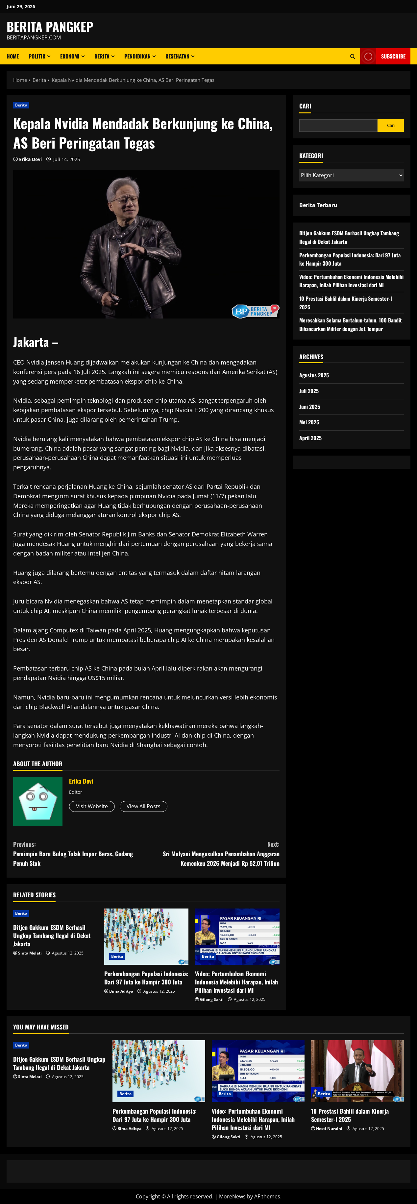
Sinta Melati (30, 953)
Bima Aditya (121, 991)
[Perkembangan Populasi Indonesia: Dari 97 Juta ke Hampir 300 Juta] (146, 937)
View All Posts (143, 806)
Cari (305, 106)
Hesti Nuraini (329, 1128)
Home (13, 56)
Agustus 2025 (314, 375)
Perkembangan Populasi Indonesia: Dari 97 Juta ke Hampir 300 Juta (146, 977)
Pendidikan (137, 56)
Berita (102, 56)
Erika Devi (30, 159)
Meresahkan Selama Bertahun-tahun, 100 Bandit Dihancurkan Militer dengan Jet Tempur (350, 324)
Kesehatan (177, 56)
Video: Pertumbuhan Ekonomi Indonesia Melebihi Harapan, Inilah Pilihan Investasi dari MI (236, 981)
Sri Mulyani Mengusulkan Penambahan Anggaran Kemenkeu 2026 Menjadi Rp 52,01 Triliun (213, 853)
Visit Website (92, 806)
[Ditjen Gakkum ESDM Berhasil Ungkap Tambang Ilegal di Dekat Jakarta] (55, 913)
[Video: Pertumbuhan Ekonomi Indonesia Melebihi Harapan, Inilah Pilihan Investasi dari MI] (237, 937)
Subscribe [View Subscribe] (382, 56)
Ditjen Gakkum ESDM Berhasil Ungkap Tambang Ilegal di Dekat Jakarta (51, 935)
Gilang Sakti (212, 999)
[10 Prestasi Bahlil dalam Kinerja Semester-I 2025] (357, 1071)
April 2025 (310, 438)
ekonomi (70, 56)
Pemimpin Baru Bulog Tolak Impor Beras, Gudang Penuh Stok (79, 853)
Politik (37, 56)
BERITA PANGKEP (50, 26)
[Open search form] (352, 56)
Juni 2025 (309, 407)
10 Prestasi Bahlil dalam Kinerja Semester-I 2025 (350, 1115)
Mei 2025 (309, 422)
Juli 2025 (309, 391)
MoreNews (232, 1196)
